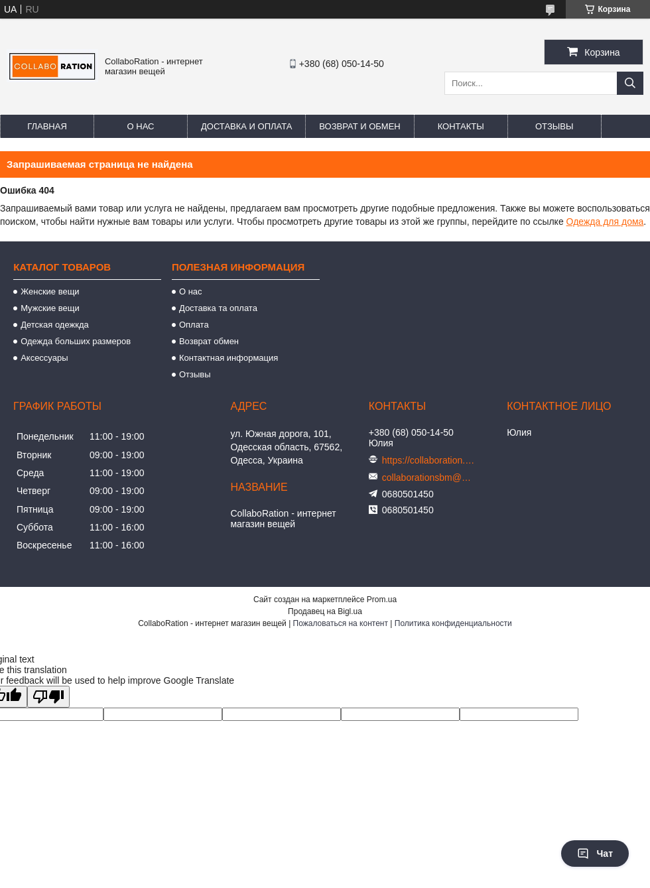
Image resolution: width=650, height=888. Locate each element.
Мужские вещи (50, 308)
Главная (47, 126)
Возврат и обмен (359, 126)
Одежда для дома (605, 221)
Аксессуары (44, 358)
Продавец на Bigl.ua (325, 611)
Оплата (194, 325)
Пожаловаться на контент (340, 623)
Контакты (461, 126)
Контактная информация (228, 358)
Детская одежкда (55, 325)
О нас (141, 126)
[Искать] (630, 83)
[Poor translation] (48, 697)
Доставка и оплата (246, 126)
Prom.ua (382, 599)
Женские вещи (50, 291)
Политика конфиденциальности (453, 623)
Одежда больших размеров (76, 341)
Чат (595, 853)
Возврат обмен (209, 341)
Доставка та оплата (218, 308)
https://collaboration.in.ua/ (428, 460)
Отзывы (554, 126)
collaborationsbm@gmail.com (428, 477)
